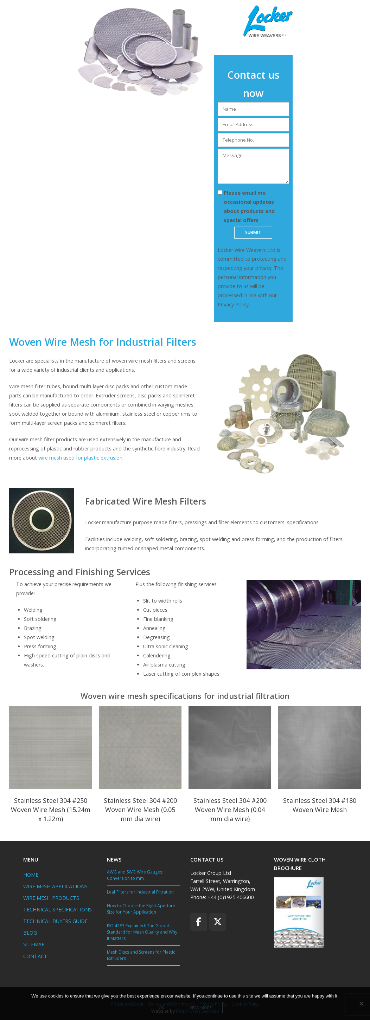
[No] (361, 1004)
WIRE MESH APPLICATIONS (55, 886)
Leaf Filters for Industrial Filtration (140, 892)
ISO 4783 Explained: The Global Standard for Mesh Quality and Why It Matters (142, 932)
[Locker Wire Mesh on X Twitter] (217, 922)
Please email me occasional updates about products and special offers (249, 206)
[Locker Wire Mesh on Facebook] (198, 922)
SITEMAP (34, 944)
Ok (163, 1009)
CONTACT (35, 956)
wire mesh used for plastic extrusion (80, 457)
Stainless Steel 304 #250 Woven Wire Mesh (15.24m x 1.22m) (50, 809)
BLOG (30, 932)
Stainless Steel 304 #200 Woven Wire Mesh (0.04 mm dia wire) (230, 809)
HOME (30, 874)
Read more (202, 1009)
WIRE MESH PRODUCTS (51, 898)
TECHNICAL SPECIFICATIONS (57, 909)
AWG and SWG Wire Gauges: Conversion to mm (135, 875)
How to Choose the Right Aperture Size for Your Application (141, 909)
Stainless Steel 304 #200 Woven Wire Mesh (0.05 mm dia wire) (140, 809)
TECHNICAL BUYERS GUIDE (55, 921)
